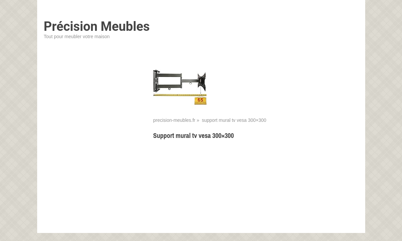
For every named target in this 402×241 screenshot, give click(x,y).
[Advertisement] (255, 194)
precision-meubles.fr (174, 120)
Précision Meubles (97, 26)
